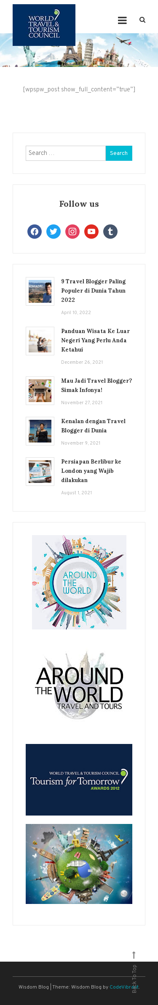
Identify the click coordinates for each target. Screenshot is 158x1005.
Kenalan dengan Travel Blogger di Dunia (93, 426)
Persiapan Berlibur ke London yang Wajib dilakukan (91, 471)
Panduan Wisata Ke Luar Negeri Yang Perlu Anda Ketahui (95, 340)
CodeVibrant (124, 987)
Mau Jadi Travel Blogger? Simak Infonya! (96, 385)
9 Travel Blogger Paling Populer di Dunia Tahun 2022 (93, 291)
